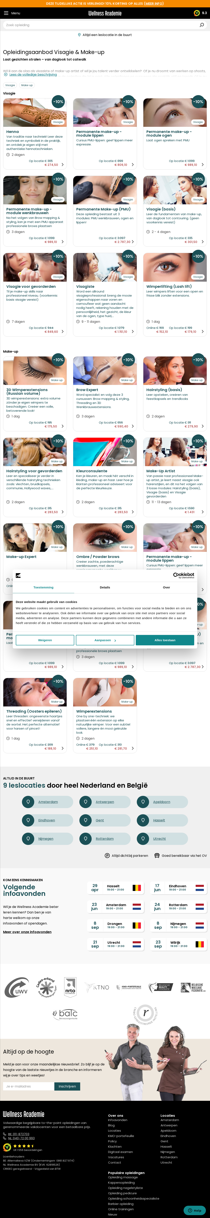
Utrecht (151, 839)
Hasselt (151, 820)
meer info (154, 3)
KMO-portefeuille (121, 1136)
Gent (91, 820)
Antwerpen (96, 802)
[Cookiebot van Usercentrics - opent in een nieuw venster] (176, 575)
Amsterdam (40, 802)
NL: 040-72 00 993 (21, 1138)
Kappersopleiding (121, 1182)
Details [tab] (105, 587)
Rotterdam (96, 839)
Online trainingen (121, 1209)
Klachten (115, 1146)
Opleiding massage (123, 1177)
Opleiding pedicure (122, 1193)
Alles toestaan (165, 640)
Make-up (27, 85)
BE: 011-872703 (18, 1134)
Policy (112, 1141)
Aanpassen (105, 640)
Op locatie (36, 161)
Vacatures (116, 1157)
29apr (95, 888)
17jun (157, 888)
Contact (114, 1162)
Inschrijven (67, 1086)
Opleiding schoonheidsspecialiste (133, 1198)
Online (151, 328)
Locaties (114, 1130)
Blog (111, 1125)
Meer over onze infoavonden (27, 932)
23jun (94, 906)
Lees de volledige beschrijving (30, 74)
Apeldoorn (153, 802)
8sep (95, 925)
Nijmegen (37, 839)
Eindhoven (38, 820)
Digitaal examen (120, 1152)
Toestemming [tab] (43, 587)
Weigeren (45, 640)
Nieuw (112, 1214)
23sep (158, 944)
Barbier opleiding (121, 1204)
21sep (95, 944)
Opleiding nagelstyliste (125, 1188)
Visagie (10, 85)
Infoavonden (117, 1120)
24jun (157, 906)
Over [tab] (166, 587)
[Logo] (105, 13)
